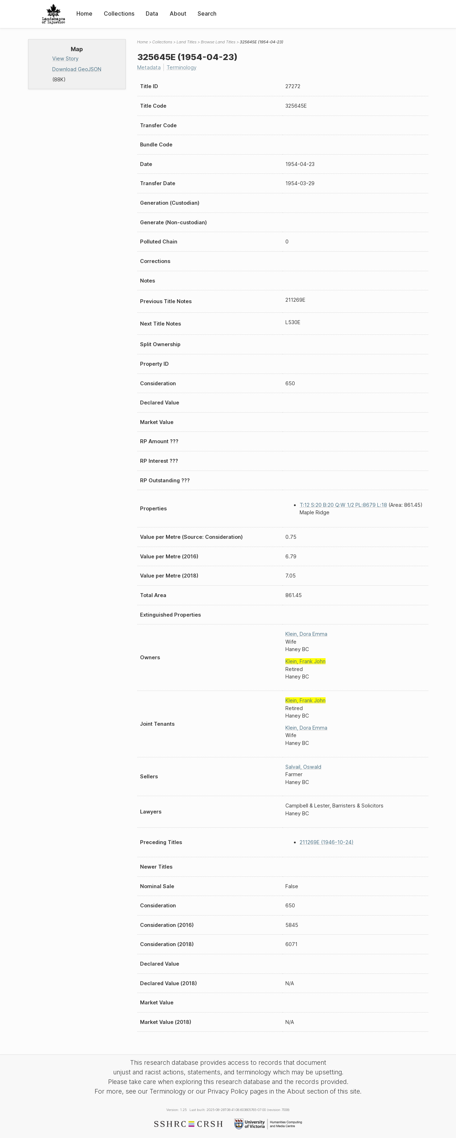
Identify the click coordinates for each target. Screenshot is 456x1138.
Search (207, 13)
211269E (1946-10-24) (327, 842)
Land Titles (187, 41)
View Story (65, 58)
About (178, 13)
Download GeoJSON (76, 69)
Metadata (149, 67)
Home (84, 13)
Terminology (182, 67)
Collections (119, 13)
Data (152, 13)
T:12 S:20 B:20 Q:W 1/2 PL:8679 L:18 (343, 505)
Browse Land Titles (218, 41)
